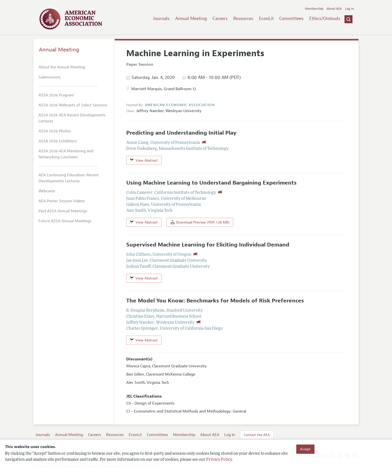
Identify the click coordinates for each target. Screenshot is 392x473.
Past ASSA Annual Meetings (62, 211)
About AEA (334, 9)
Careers (220, 18)
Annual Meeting (191, 18)
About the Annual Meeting (61, 67)
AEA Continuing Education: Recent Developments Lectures (68, 178)
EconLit (266, 18)
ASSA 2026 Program (56, 95)
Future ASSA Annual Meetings (64, 221)
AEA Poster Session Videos (61, 201)
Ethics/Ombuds (324, 18)
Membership (314, 9)
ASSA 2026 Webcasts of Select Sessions (73, 105)
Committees (291, 18)
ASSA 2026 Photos (54, 131)
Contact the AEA (257, 435)
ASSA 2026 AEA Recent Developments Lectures (72, 118)
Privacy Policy (219, 460)
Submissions (49, 77)
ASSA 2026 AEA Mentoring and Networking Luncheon (65, 154)
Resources (243, 18)
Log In (349, 9)
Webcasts (46, 191)
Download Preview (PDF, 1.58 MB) (200, 222)
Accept (305, 449)
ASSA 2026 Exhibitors (57, 141)
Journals (161, 18)
